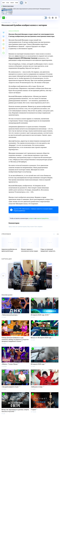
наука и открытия (14, 31)
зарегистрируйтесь (43, 218)
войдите (31, 218)
